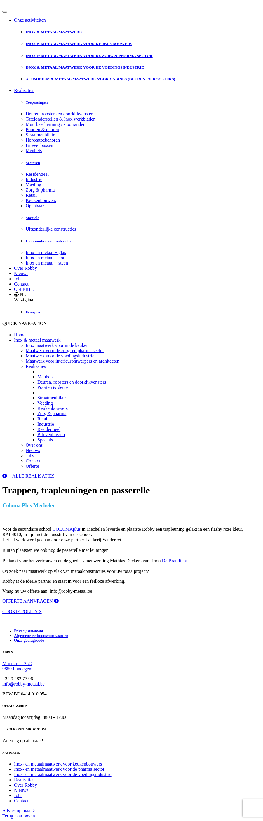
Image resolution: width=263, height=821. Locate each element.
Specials (45, 439)
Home (19, 334)
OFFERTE (24, 289)
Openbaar (35, 205)
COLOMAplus (67, 529)
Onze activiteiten (30, 20)
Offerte (32, 466)
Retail (31, 195)
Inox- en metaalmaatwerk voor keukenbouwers (58, 763)
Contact (21, 283)
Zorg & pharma (40, 189)
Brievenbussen (39, 145)
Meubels (34, 150)
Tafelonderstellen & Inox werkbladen (60, 118)
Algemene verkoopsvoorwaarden (41, 636)
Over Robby (25, 268)
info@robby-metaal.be (23, 683)
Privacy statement (28, 631)
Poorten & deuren (42, 129)
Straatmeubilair (40, 134)
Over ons (34, 445)
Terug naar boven (18, 815)
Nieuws (21, 273)
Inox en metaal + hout (46, 257)
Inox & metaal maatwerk (37, 340)
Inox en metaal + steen (47, 262)
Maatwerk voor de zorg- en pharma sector (65, 350)
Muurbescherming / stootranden (55, 124)
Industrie (34, 179)
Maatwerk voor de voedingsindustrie (60, 355)
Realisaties (24, 90)
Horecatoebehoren (43, 140)
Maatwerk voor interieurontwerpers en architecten (72, 361)
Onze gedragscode (29, 640)
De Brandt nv (174, 560)
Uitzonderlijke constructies (51, 229)
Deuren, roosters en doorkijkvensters (60, 113)
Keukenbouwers (41, 200)
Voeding (33, 184)
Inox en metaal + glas (46, 252)
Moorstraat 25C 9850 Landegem (17, 666)
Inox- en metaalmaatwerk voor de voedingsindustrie (63, 774)
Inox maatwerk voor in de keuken (57, 345)
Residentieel (37, 174)
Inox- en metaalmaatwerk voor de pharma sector (59, 769)
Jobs (18, 278)
